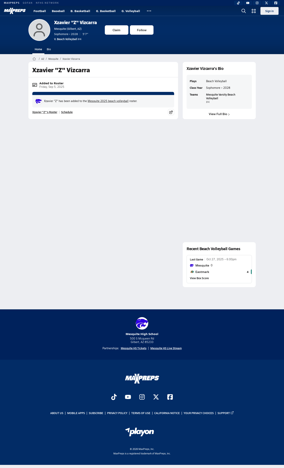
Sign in (269, 11)
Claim (116, 30)
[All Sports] (149, 11)
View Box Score (199, 278)
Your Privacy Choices (199, 413)
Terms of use (140, 413)
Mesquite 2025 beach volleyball (108, 101)
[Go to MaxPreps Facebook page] (170, 397)
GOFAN (28, 2)
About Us (56, 413)
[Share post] (171, 112)
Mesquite (53, 58)
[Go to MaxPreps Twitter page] (156, 397)
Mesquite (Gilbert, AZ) (68, 28)
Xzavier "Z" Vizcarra (75, 22)
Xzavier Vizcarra (71, 58)
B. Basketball (80, 11)
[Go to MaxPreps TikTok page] (114, 397)
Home (38, 49)
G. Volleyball (131, 11)
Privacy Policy (117, 413)
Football (40, 11)
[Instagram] (257, 3)
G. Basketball (106, 11)
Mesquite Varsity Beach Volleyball (220, 96)
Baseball (58, 11)
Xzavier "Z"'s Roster (44, 112)
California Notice (167, 413)
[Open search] (244, 11)
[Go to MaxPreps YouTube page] (128, 397)
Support (226, 413)
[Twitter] (266, 3)
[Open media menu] (254, 11)
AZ (42, 58)
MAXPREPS (12, 2)
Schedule (67, 112)
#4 (67, 39)
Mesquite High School (142, 326)
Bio (49, 49)
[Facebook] (276, 3)
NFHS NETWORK (47, 2)
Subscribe (96, 413)
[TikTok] (238, 3)
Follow (141, 30)
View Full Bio (219, 114)
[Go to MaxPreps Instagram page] (142, 397)
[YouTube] (247, 3)
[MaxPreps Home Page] (34, 59)
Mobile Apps (76, 413)
